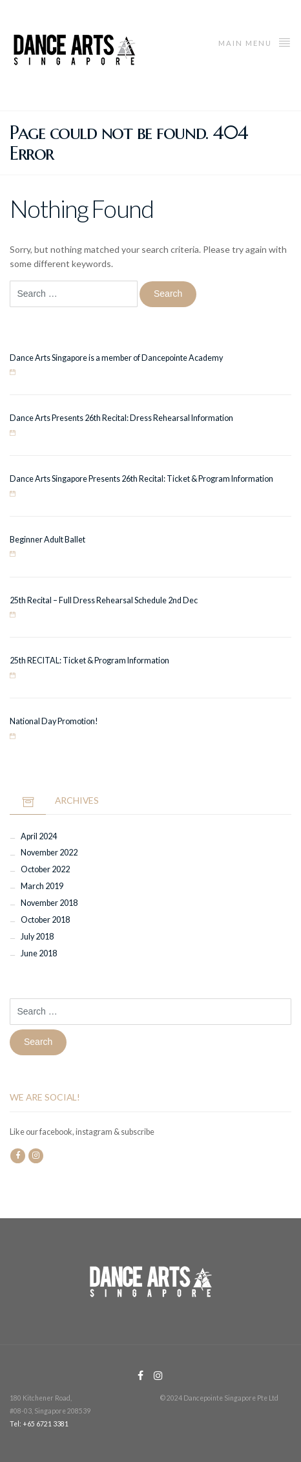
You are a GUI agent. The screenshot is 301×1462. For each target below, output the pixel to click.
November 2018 (49, 903)
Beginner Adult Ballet (47, 539)
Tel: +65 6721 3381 (39, 1424)
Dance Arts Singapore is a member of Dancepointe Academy (116, 358)
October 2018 (45, 920)
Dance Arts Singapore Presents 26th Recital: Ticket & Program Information (141, 479)
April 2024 (39, 836)
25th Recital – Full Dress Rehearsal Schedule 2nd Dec (104, 600)
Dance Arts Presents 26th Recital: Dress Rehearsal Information (121, 418)
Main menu (254, 41)
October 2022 (45, 869)
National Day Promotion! (54, 721)
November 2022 (49, 852)
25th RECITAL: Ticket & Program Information (89, 660)
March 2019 (42, 886)
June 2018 (39, 953)
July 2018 (37, 936)
